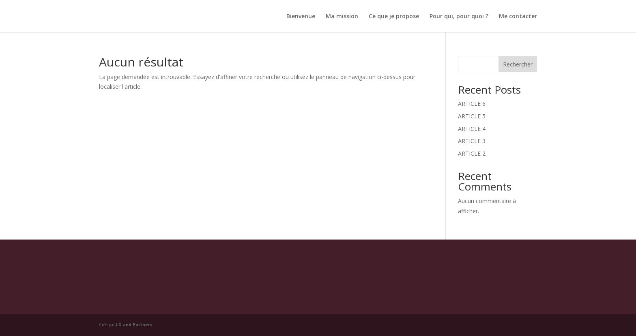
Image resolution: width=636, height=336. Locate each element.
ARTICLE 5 (472, 116)
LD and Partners (134, 324)
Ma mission (342, 16)
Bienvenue (300, 16)
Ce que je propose (394, 16)
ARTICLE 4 (472, 129)
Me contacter (518, 16)
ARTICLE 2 (472, 153)
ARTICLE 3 (472, 141)
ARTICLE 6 (472, 103)
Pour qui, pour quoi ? (459, 16)
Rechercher (518, 64)
